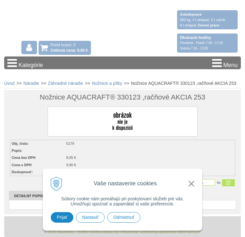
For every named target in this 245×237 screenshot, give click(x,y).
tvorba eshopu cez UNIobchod (114, 232)
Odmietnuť (123, 217)
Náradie (31, 83)
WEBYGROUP (188, 232)
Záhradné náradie (65, 83)
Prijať (62, 217)
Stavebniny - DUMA (59, 23)
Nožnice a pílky (107, 83)
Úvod (9, 83)
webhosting (149, 232)
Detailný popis (28, 196)
